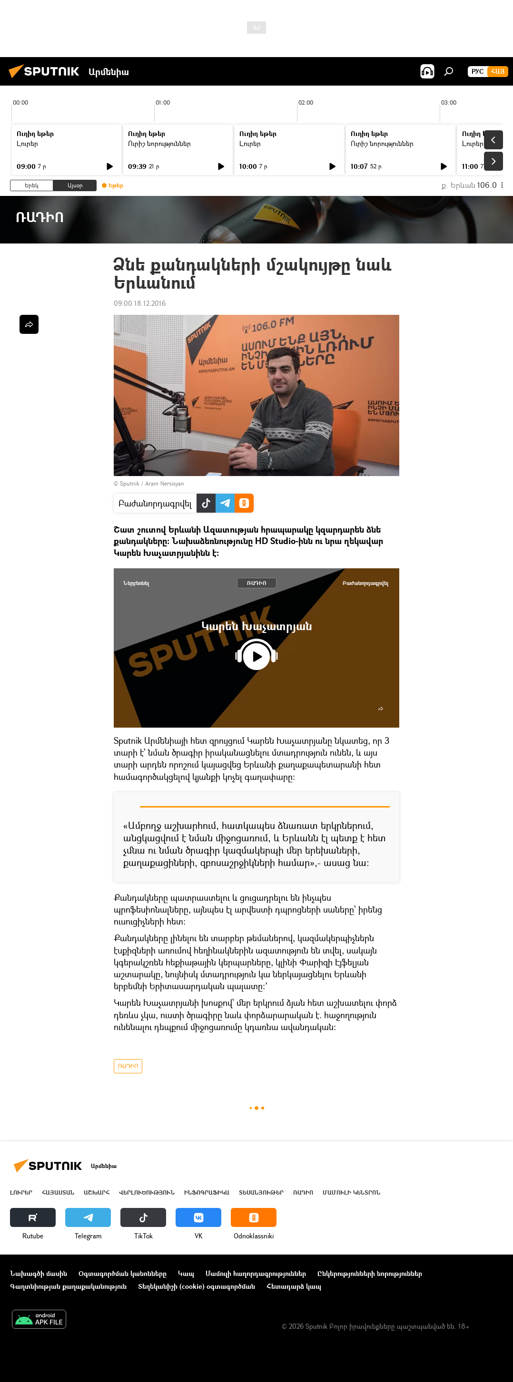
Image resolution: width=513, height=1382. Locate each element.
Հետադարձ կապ (293, 1286)
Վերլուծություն (147, 1192)
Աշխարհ (96, 1192)
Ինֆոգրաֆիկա (206, 1192)
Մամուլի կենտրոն (351, 1192)
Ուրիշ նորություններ (159, 143)
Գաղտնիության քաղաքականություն (68, 1286)
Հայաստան (58, 1192)
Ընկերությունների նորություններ (369, 1273)
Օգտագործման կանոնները (123, 1273)
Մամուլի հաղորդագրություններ (256, 1273)
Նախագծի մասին (38, 1273)
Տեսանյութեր (261, 1192)
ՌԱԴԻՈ (256, 582)
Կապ (186, 1273)
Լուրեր (27, 143)
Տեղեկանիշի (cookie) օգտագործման (196, 1286)
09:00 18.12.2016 (140, 303)
